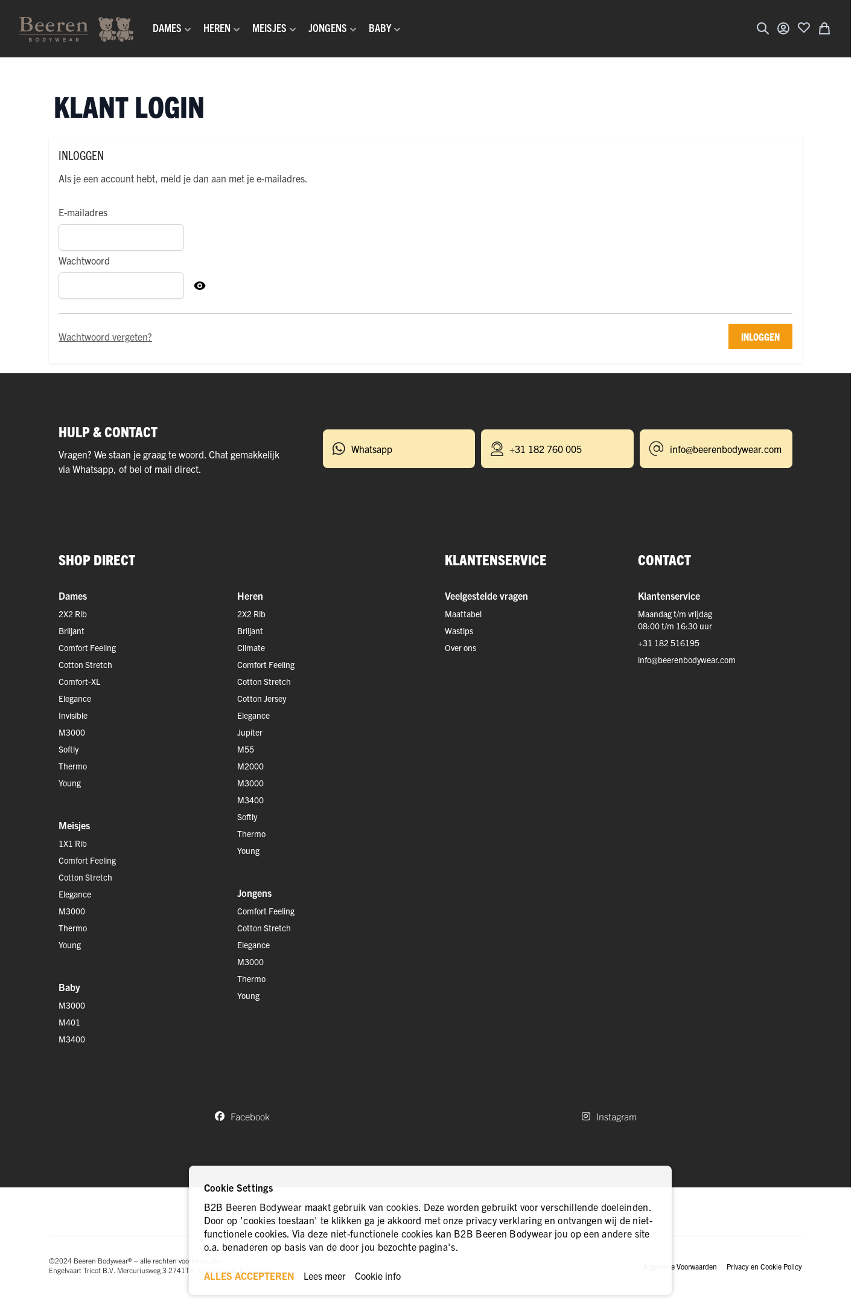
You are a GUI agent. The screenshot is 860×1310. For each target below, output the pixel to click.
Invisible (73, 715)
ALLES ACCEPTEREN (249, 1276)
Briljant (71, 630)
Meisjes (74, 825)
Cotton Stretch (85, 664)
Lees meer (325, 1276)
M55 (245, 748)
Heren (250, 595)
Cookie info (378, 1276)
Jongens (254, 893)
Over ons (460, 647)
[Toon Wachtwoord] (199, 285)
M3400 (72, 1038)
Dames (73, 595)
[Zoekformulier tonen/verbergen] (763, 28)
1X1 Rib (73, 843)
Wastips (459, 630)
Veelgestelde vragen (486, 595)
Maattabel (463, 613)
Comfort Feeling (87, 647)
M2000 (250, 765)
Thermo (73, 765)
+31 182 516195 (668, 642)
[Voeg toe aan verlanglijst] (804, 27)
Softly (68, 748)
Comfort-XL (79, 681)
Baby (69, 987)
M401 (69, 1021)
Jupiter (250, 732)
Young (70, 782)
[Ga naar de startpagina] (76, 29)
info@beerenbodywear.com (687, 659)
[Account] (783, 28)
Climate (251, 647)
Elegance (75, 698)
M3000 (72, 732)
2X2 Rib (73, 613)
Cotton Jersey (261, 698)
